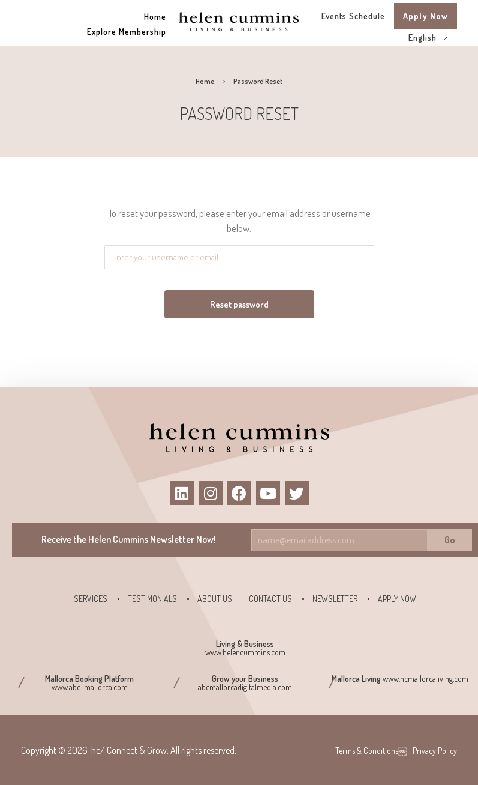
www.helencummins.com (245, 652)
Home (205, 81)
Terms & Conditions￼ (371, 750)
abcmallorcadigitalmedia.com (245, 687)
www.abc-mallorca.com (90, 687)
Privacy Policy (435, 750)
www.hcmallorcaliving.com (425, 678)
